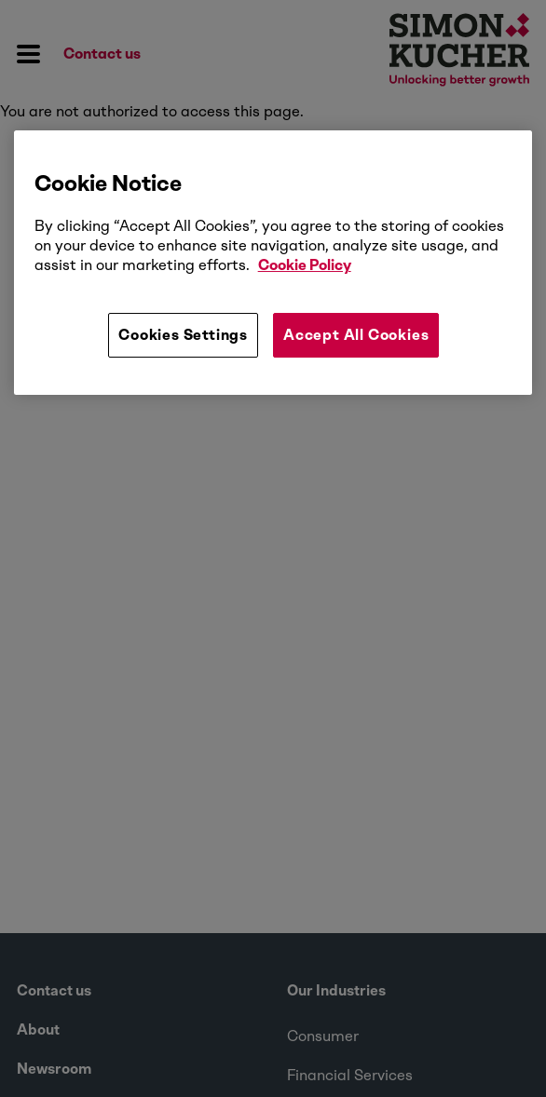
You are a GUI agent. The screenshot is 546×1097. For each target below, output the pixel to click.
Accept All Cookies (356, 335)
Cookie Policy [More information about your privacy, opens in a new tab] (304, 265)
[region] (273, 262)
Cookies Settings (183, 335)
